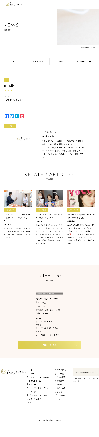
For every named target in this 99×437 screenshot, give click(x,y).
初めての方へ (60, 382)
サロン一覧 (59, 385)
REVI (29, 414)
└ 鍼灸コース (32, 396)
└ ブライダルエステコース (38, 407)
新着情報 (58, 396)
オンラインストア (34, 411)
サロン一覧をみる (53, 356)
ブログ (65, 62)
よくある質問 (60, 389)
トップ (80, 47)
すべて (19, 62)
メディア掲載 (41, 62)
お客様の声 (86, 47)
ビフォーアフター (85, 62)
